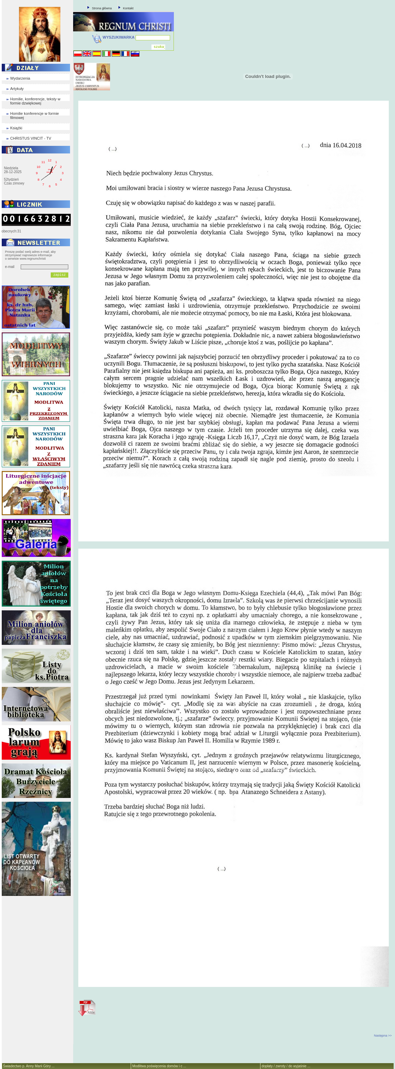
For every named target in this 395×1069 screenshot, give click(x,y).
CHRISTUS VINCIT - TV (30, 138)
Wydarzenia (20, 78)
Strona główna (102, 8)
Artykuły (17, 89)
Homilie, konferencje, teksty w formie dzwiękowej (35, 101)
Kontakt (128, 8)
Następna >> (383, 1035)
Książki (16, 128)
